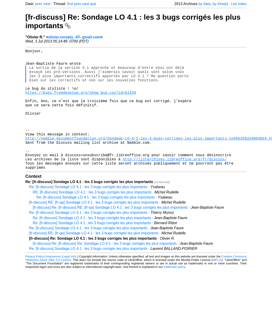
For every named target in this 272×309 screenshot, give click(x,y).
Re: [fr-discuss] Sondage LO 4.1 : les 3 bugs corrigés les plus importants (88, 214)
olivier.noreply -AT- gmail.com (74, 37)
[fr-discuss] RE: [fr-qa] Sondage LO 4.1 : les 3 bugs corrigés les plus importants (93, 229)
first (70, 4)
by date (204, 4)
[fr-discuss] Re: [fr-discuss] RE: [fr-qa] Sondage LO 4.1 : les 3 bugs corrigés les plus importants (110, 234)
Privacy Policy (34, 283)
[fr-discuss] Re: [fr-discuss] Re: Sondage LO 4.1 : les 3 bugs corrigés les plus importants (105, 270)
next (46, 4)
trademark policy (174, 293)
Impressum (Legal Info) (61, 283)
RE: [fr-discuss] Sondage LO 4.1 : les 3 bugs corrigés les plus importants (92, 219)
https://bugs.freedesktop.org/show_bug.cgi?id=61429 (80, 102)
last (93, 4)
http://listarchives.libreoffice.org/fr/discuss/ (175, 184)
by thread (220, 4)
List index (239, 4)
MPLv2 (217, 286)
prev (38, 4)
